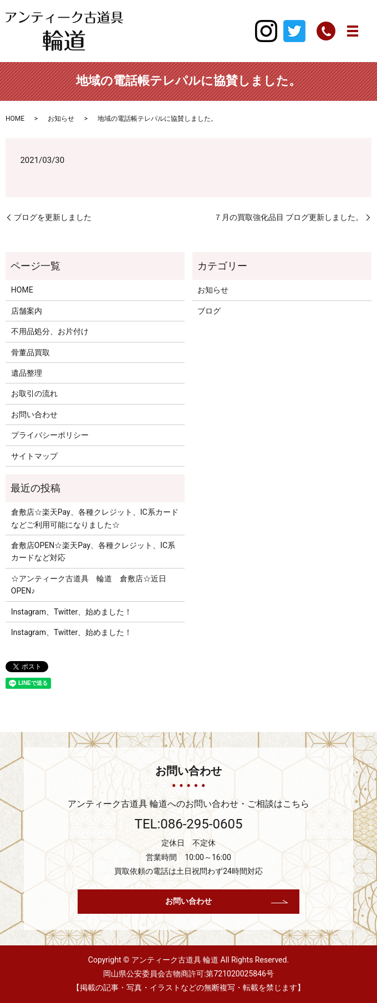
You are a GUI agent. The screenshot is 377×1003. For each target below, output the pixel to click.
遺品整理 (26, 373)
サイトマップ (34, 456)
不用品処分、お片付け (50, 331)
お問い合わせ (34, 414)
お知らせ (61, 118)
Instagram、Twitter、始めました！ (71, 611)
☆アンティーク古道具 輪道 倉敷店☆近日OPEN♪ (88, 584)
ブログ (209, 310)
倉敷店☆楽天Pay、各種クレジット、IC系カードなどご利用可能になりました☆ (95, 518)
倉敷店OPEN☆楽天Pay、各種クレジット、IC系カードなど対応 (93, 551)
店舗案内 (26, 310)
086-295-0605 (201, 824)
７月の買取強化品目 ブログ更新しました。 (288, 217)
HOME (15, 118)
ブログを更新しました (52, 217)
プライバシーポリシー (50, 435)
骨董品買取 (30, 352)
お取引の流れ (34, 393)
